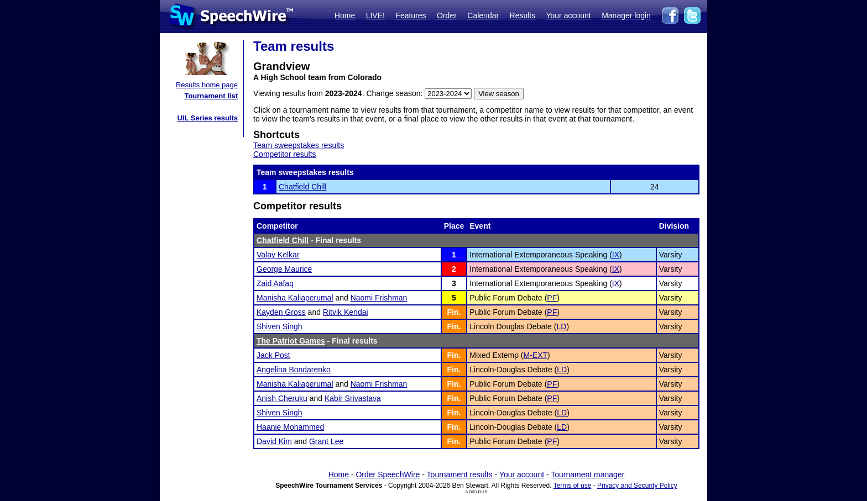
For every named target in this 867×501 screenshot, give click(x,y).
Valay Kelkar (278, 254)
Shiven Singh (279, 326)
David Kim (274, 441)
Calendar (483, 15)
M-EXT (536, 355)
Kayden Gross (281, 312)
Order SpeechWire (388, 474)
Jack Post (273, 355)
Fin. (454, 312)
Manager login (626, 15)
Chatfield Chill (302, 186)
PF (552, 297)
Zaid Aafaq (275, 283)
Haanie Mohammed (290, 427)
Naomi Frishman (379, 297)
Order (447, 15)
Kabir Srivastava (353, 398)
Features (410, 15)
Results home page (207, 85)
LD (561, 326)
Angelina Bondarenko (294, 369)
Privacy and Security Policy (637, 485)
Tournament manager (587, 474)
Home (345, 15)
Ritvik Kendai (345, 312)
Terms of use (572, 485)
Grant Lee (326, 441)
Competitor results (284, 154)
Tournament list (211, 96)
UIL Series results (207, 118)
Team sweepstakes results (298, 145)
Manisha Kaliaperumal (295, 297)
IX (615, 254)
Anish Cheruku (282, 398)
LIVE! (375, 15)
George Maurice (284, 269)
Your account (568, 15)
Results (523, 15)
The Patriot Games (291, 340)
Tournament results (460, 474)
